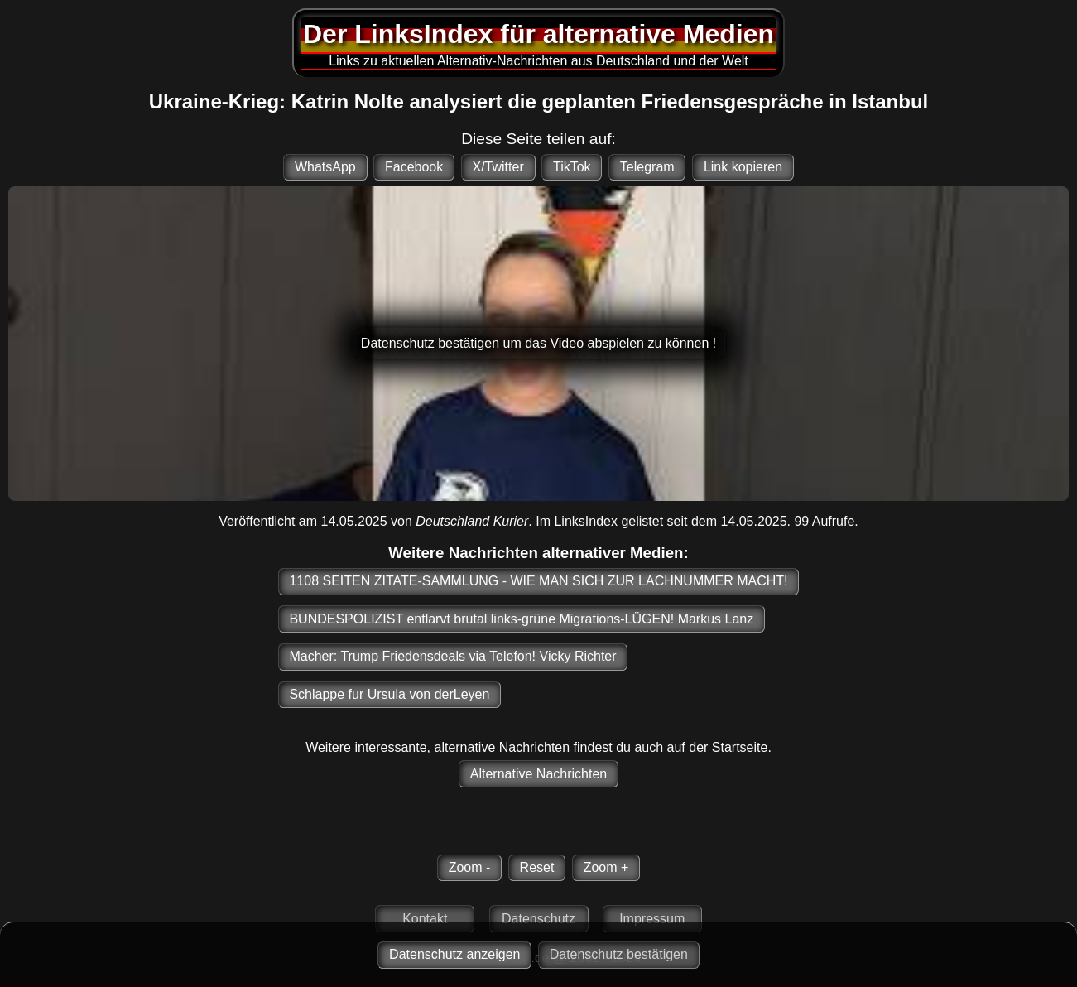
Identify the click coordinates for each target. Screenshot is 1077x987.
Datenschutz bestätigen (619, 954)
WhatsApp (325, 167)
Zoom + (606, 867)
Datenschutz (538, 919)
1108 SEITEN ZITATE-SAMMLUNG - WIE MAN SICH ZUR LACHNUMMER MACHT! (538, 581)
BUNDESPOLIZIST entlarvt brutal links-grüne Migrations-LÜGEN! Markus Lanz (521, 619)
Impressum (652, 919)
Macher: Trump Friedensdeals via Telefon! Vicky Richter (452, 656)
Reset (537, 867)
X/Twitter (497, 167)
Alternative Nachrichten (538, 774)
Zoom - (470, 867)
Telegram (647, 167)
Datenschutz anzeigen (454, 954)
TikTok (572, 167)
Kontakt (424, 919)
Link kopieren (743, 167)
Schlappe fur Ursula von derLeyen (389, 694)
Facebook (414, 167)
